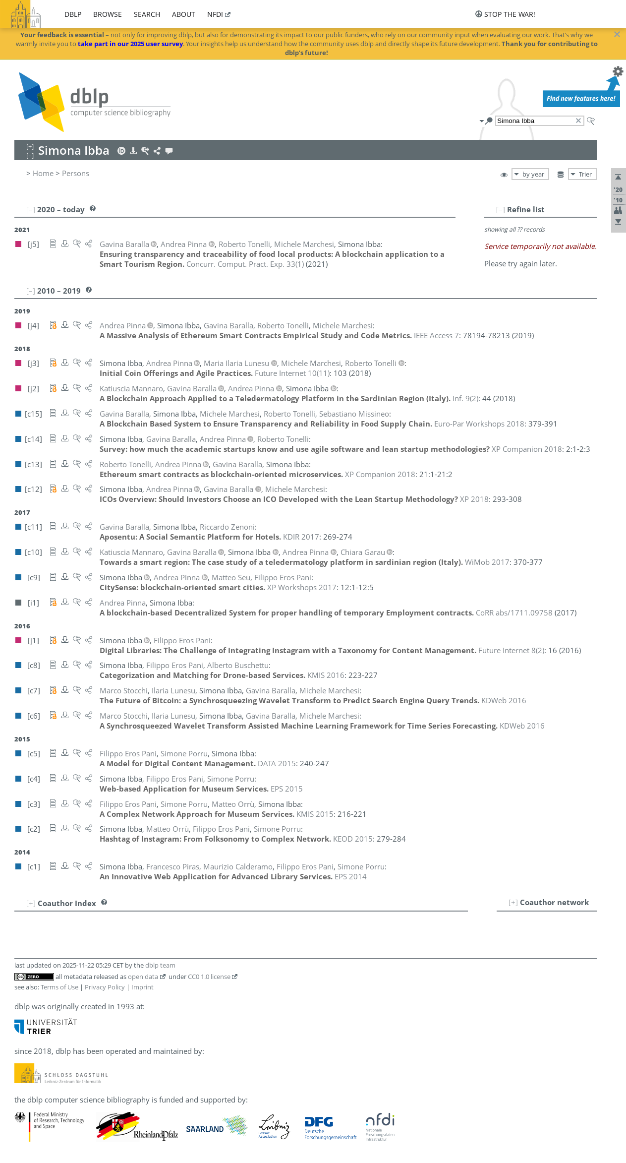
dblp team (160, 965)
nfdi (215, 14)
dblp (72, 14)
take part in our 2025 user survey (130, 43)
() (245, 264)
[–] (500, 209)
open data (143, 976)
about (183, 14)
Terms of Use (59, 986)
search (147, 14)
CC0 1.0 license (209, 976)
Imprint (142, 986)
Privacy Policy (105, 986)
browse (107, 14)
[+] (513, 902)
